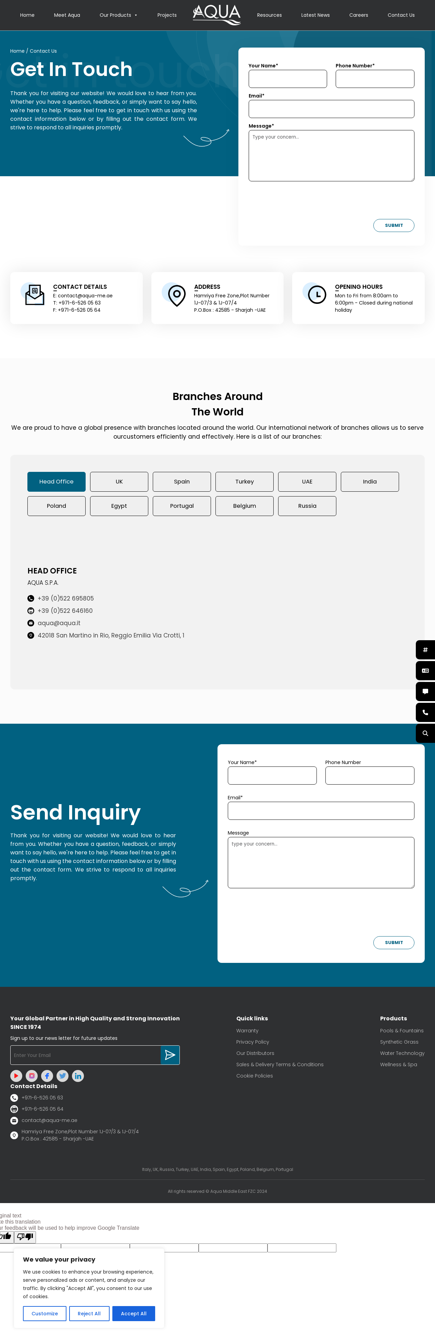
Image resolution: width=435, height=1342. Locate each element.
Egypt (119, 507)
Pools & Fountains (402, 1032)
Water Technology (402, 1054)
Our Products (119, 15)
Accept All (134, 1313)
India (370, 482)
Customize (45, 1313)
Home (27, 15)
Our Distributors (255, 1054)
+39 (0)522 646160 (60, 613)
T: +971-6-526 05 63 (77, 303)
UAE (307, 482)
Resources (269, 15)
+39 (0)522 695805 (60, 600)
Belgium (245, 507)
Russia (307, 507)
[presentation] (301, 202)
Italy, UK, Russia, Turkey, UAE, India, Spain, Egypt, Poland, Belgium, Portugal (217, 1171)
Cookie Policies (254, 1077)
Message (238, 834)
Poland (56, 507)
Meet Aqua (67, 15)
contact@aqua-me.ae (43, 1122)
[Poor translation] (25, 1239)
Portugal (182, 507)
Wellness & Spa (398, 1066)
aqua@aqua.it (53, 625)
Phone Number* (355, 66)
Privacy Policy (252, 1043)
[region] (89, 1288)
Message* (261, 126)
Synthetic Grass (399, 1043)
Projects (167, 15)
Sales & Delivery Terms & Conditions (280, 1066)
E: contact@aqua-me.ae (83, 296)
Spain (182, 482)
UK (119, 482)
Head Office (57, 482)
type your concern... (321, 864)
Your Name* (263, 66)
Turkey (244, 482)
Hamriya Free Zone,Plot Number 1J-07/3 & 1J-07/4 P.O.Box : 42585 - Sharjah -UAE (74, 1137)
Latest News (315, 15)
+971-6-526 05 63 (36, 1100)
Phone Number (343, 764)
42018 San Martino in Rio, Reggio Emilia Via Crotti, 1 (105, 637)
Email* (256, 96)
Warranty (247, 1032)
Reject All (89, 1313)
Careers (358, 15)
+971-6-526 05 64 (36, 1111)
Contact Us (401, 15)
